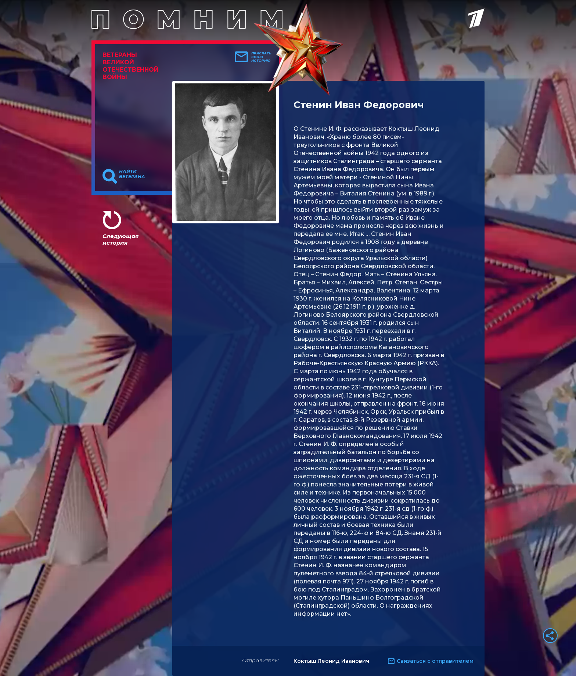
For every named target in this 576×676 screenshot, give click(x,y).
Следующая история (120, 239)
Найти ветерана (132, 174)
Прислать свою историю (261, 56)
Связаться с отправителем (435, 661)
